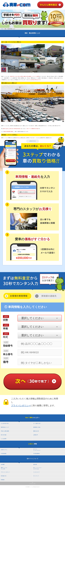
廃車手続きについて (5, 427)
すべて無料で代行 (36, 423)
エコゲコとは (37, 468)
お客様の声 (35, 434)
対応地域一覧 (3, 475)
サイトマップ (36, 475)
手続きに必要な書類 (5, 431)
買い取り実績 (3, 434)
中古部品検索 (3, 453)
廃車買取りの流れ (36, 427)
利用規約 (2, 479)
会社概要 (2, 464)
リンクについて (36, 472)
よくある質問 (3, 438)
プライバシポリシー (21, 405)
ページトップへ (32, 483)
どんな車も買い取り (5, 423)
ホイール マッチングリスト (36, 450)
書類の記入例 (36, 431)
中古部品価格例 (36, 453)
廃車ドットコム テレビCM (4, 468)
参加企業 (35, 464)
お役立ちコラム (4, 449)
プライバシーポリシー (5, 472)
